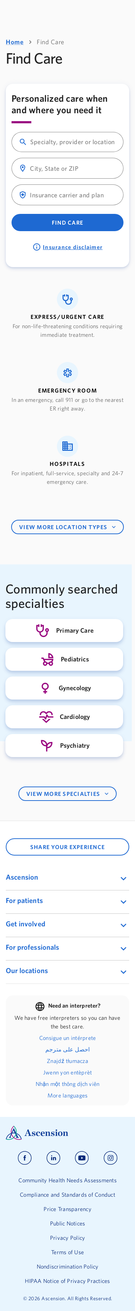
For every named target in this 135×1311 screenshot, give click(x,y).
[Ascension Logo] (67, 1133)
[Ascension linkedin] (53, 1158)
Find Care (67, 222)
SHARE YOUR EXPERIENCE (67, 847)
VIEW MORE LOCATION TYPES (68, 527)
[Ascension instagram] (110, 1158)
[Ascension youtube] (82, 1158)
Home (15, 42)
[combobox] (73, 142)
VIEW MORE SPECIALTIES (68, 793)
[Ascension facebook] (25, 1158)
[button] (67, 313)
